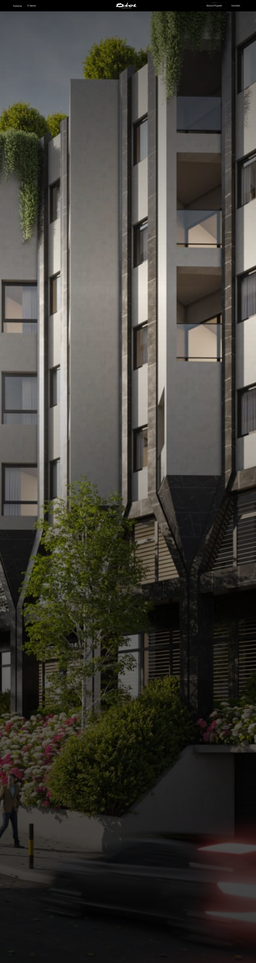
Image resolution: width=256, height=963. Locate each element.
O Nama (31, 5)
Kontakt (236, 5)
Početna (17, 6)
